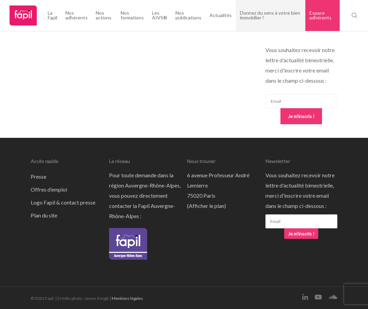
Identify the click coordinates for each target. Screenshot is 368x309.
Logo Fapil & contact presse (63, 202)
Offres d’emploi (49, 189)
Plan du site (44, 215)
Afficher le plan (206, 205)
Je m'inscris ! (301, 116)
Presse (38, 176)
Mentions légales (127, 298)
